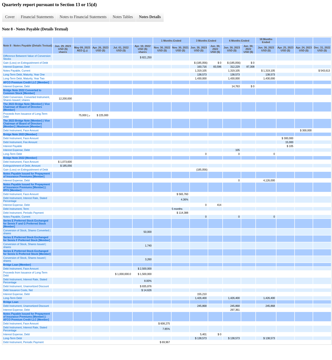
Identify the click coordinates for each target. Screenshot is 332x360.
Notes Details (150, 17)
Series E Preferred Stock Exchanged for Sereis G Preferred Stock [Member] (27, 252)
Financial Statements (37, 17)
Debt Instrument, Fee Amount (20, 142)
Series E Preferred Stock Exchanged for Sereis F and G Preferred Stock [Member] (25, 223)
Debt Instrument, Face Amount (21, 130)
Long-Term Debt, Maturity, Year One (24, 74)
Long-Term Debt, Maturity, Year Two (24, 78)
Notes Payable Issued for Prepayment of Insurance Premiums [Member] (26, 175)
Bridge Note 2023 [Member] (20, 134)
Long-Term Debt (12, 153)
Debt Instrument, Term (16, 208)
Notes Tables (123, 17)
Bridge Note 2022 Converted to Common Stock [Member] (22, 92)
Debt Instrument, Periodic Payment (23, 212)
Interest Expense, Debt (16, 66)
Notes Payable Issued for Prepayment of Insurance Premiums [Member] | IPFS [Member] (26, 187)
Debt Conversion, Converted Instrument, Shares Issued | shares (26, 98)
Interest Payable (12, 146)
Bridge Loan (10, 301)
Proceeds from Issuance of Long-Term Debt (25, 115)
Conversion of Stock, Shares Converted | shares (26, 232)
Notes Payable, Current (16, 70)
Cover (10, 17)
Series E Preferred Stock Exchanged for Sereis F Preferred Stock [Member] (26, 239)
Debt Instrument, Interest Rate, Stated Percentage (25, 199)
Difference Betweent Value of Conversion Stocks (27, 57)
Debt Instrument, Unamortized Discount (26, 286)
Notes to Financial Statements (83, 17)
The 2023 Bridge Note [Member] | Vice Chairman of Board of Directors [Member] (26, 106)
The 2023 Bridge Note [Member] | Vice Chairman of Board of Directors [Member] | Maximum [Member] (26, 123)
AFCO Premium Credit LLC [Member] (26, 82)
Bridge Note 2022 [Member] (20, 157)
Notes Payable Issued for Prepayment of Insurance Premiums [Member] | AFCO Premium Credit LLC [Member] (26, 316)
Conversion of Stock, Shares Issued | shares (24, 245)
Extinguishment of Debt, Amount (21, 165)
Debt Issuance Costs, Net (18, 290)
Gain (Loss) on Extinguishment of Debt (25, 62)
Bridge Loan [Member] (17, 264)
